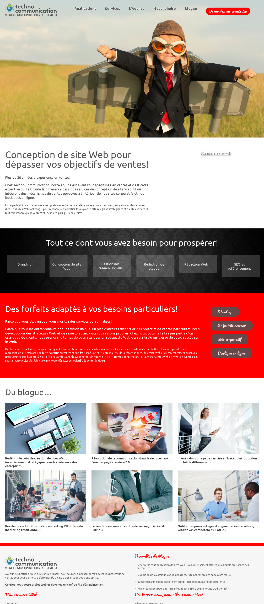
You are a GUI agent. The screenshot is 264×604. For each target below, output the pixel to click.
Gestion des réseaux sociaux (23, 570)
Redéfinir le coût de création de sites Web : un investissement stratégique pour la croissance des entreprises (41, 462)
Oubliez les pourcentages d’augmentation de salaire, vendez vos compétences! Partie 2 (216, 528)
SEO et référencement (20, 590)
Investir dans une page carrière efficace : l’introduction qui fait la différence (217, 460)
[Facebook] (138, 583)
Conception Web (17, 563)
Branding (12, 556)
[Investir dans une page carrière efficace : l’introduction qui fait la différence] (218, 428)
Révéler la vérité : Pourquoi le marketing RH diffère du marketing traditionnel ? (44, 528)
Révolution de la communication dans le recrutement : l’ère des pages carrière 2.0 (130, 460)
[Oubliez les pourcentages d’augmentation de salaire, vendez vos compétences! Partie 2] (218, 495)
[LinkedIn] (145, 583)
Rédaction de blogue (19, 577)
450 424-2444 (156, 556)
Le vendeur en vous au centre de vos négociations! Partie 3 (127, 528)
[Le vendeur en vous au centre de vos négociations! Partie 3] (132, 495)
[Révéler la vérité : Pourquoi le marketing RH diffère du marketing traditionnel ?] (45, 495)
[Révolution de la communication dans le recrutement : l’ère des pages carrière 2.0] (132, 428)
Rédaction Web (16, 584)
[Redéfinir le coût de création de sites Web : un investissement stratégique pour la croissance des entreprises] (45, 428)
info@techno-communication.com (162, 560)
